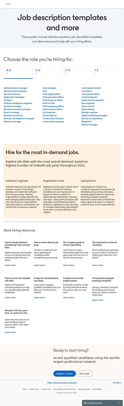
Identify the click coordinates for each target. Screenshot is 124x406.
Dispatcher (86, 121)
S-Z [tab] (96, 70)
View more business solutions (62, 382)
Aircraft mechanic (12, 94)
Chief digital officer (52, 94)
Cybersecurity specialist (92, 100)
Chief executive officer (53, 97)
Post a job (85, 373)
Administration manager (15, 88)
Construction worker (91, 88)
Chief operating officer (53, 106)
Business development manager (19, 118)
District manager (89, 124)
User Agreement (84, 389)
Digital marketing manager (94, 115)
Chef (45, 91)
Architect (8, 100)
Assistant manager (13, 106)
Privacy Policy (46, 389)
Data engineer (88, 103)
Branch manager (12, 112)
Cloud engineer (50, 115)
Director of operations (91, 118)
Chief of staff (49, 103)
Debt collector (88, 109)
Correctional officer (90, 94)
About (25, 389)
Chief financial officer (53, 100)
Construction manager (53, 121)
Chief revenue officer (52, 109)
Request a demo (65, 373)
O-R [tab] (67, 70)
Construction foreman (53, 118)
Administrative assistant (15, 91)
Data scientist (87, 106)
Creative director (89, 97)
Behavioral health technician (17, 109)
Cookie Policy (34, 389)
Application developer (14, 97)
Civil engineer (49, 112)
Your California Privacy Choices (64, 389)
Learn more (10, 265)
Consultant (86, 91)
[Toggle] (119, 403)
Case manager (49, 88)
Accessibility (96, 389)
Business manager (12, 121)
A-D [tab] (8, 70)
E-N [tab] (38, 70)
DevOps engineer (89, 112)
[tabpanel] (62, 106)
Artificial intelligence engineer (18, 103)
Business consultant (13, 115)
